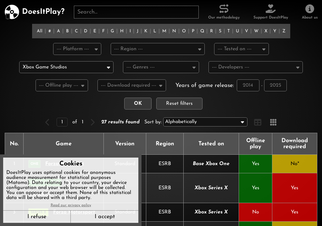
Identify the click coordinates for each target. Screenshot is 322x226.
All (39, 31)
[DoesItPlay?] (34, 12)
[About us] (309, 12)
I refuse (36, 217)
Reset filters (179, 104)
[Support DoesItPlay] (271, 12)
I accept (105, 217)
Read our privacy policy (71, 205)
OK (138, 104)
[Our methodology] (224, 12)
